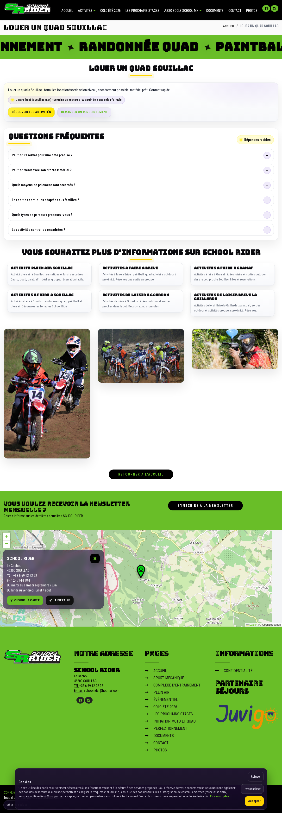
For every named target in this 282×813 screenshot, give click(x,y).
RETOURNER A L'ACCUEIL (141, 473)
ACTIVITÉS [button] (86, 11)
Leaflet (251, 623)
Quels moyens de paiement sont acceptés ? (43, 185)
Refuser (256, 776)
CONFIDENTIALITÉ (233, 669)
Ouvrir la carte (25, 599)
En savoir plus (219, 796)
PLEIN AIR (157, 691)
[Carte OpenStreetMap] (141, 577)
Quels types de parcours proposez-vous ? (42, 215)
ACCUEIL (67, 11)
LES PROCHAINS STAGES (142, 11)
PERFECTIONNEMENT (166, 727)
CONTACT (234, 11)
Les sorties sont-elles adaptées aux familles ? (45, 200)
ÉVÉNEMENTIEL (161, 698)
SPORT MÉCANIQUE (164, 676)
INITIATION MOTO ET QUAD (170, 720)
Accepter (254, 801)
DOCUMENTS (215, 11)
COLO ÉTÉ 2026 (110, 11)
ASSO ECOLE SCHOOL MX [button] (182, 11)
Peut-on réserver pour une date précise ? (42, 155)
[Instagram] (274, 8)
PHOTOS (251, 11)
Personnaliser (252, 789)
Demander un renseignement (84, 112)
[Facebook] (266, 8)
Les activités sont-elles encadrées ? (38, 230)
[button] (141, 570)
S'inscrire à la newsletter (205, 504)
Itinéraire (59, 599)
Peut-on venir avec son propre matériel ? (41, 170)
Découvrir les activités (31, 112)
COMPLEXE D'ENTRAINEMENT (173, 684)
